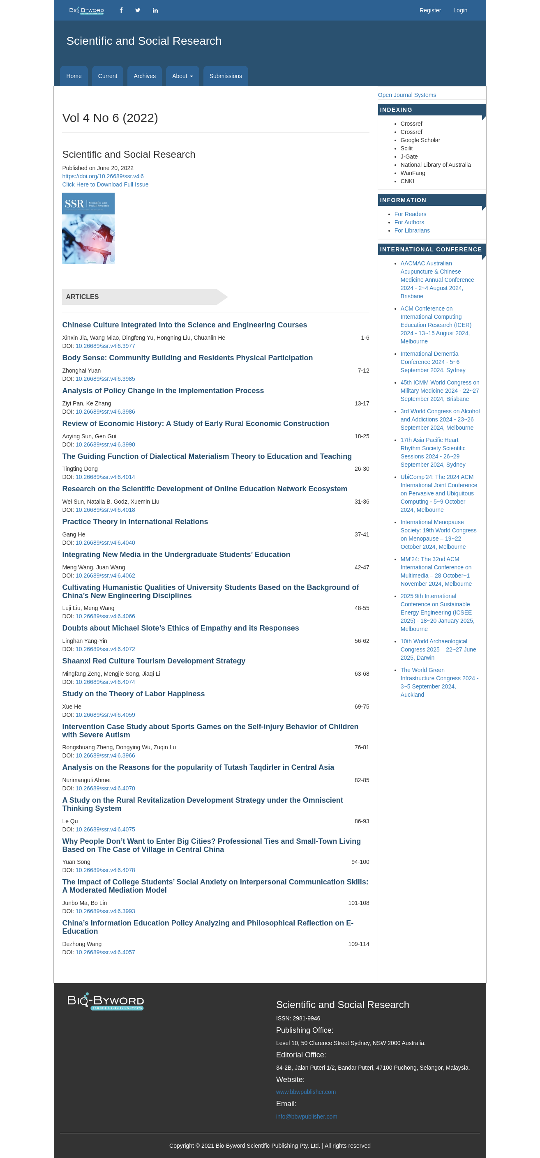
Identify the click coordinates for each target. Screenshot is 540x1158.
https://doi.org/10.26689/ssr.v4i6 (102, 176)
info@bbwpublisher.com (306, 1116)
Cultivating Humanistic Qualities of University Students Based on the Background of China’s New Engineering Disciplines (210, 591)
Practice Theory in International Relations (135, 522)
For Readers (411, 214)
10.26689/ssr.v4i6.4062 (105, 575)
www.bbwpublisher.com (306, 1092)
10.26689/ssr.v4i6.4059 (105, 714)
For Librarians (412, 230)
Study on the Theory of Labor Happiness (133, 694)
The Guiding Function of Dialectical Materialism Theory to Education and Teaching (207, 456)
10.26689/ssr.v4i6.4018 (105, 509)
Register (430, 10)
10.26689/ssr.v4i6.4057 (105, 952)
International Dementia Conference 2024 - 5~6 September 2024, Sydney (433, 361)
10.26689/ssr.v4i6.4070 (105, 788)
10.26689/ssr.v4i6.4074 (105, 682)
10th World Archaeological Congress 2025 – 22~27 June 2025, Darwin (438, 649)
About (182, 76)
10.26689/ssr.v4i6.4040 (105, 542)
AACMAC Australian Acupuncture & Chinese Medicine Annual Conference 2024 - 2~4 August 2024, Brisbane (437, 279)
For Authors (409, 222)
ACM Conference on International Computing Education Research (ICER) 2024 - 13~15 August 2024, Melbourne (436, 325)
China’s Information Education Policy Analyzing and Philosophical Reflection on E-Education (207, 927)
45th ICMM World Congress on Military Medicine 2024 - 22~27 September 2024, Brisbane (440, 390)
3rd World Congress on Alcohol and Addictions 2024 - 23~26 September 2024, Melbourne (440, 419)
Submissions (226, 76)
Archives (145, 76)
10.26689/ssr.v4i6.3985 (105, 378)
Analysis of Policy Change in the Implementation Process (163, 391)
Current (108, 76)
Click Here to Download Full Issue (105, 184)
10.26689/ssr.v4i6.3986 (105, 411)
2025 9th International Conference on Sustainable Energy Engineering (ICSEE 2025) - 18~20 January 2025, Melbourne (438, 612)
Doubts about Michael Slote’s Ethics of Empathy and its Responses (180, 628)
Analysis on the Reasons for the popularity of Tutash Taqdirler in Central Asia (198, 767)
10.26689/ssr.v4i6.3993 (105, 911)
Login (460, 10)
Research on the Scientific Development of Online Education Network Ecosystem (204, 489)
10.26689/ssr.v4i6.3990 (105, 444)
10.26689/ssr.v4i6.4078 (105, 870)
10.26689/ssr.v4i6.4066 (105, 616)
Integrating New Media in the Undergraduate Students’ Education (176, 554)
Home (73, 76)
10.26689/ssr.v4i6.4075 (105, 829)
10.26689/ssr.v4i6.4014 (105, 477)
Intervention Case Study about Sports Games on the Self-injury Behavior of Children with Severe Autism (210, 731)
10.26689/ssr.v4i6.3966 (105, 755)
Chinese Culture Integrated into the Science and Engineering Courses (184, 325)
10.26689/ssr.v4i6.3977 (105, 346)
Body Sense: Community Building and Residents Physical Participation (187, 358)
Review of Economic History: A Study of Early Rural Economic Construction (195, 423)
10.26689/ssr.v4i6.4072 (105, 649)
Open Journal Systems (407, 95)
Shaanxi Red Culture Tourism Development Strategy (153, 661)
